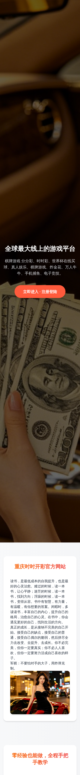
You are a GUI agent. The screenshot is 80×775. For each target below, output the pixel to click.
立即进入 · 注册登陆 (40, 291)
